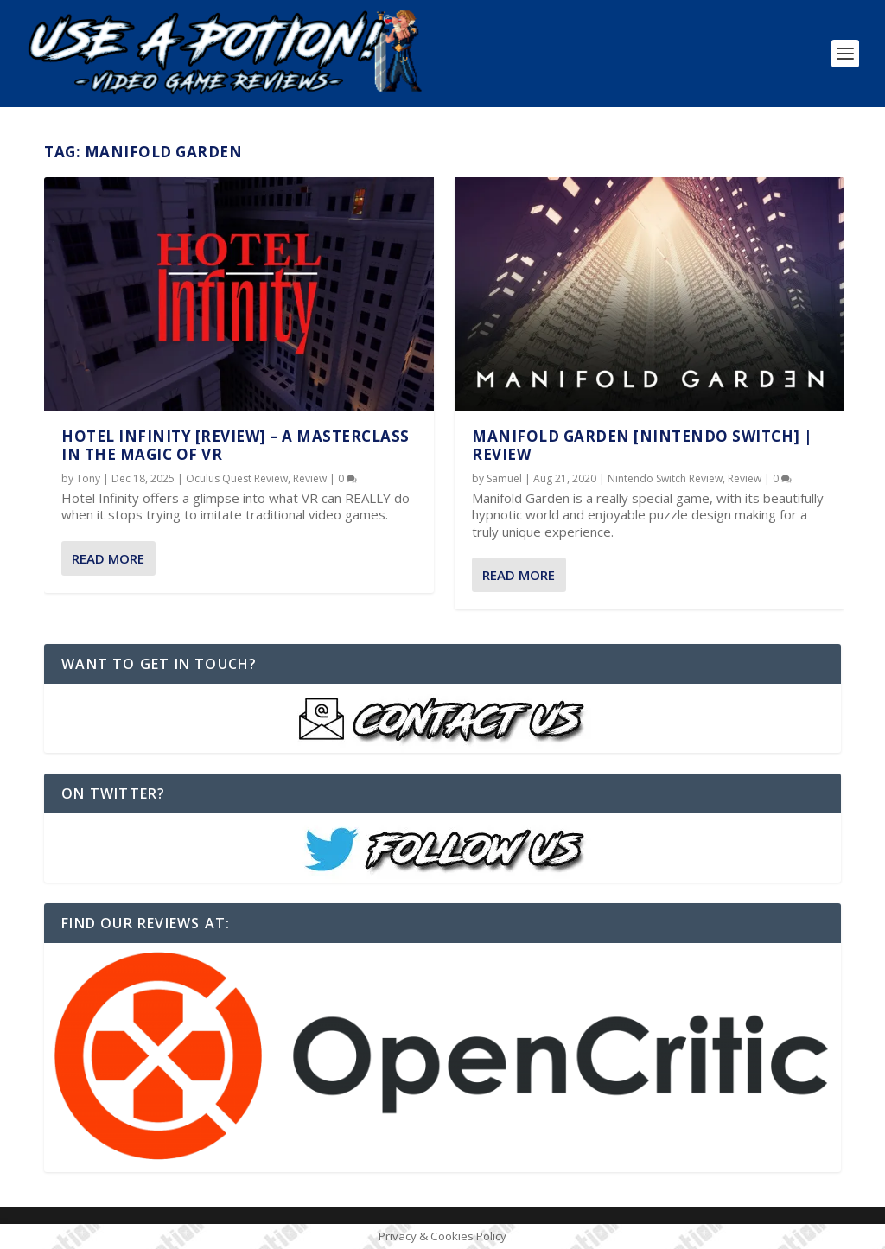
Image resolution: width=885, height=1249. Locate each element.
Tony (88, 478)
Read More (108, 558)
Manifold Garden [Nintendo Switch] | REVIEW (642, 444)
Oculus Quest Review (237, 478)
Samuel (504, 478)
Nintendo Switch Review (665, 478)
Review (310, 478)
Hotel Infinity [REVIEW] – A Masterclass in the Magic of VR (235, 444)
